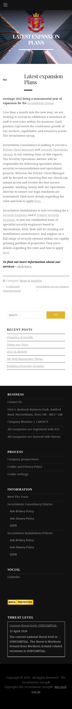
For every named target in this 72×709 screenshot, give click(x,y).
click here (24, 266)
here (37, 201)
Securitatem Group (40, 103)
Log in (36, 691)
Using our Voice (17, 344)
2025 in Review (17, 351)
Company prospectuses (23, 459)
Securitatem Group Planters (52, 286)
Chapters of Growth (20, 337)
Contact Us (14, 402)
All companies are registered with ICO (33, 429)
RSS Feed (60, 687)
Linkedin (13, 576)
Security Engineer (15, 215)
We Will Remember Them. (25, 359)
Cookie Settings (17, 474)
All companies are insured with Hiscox (33, 436)
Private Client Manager (18, 149)
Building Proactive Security (25, 366)
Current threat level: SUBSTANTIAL (33, 625)
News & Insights (31, 280)
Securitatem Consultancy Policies (30, 504)
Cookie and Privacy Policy (24, 466)
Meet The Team (17, 496)
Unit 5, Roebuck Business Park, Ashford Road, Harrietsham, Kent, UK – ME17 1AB (35, 412)
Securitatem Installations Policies (30, 533)
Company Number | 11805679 (27, 421)
